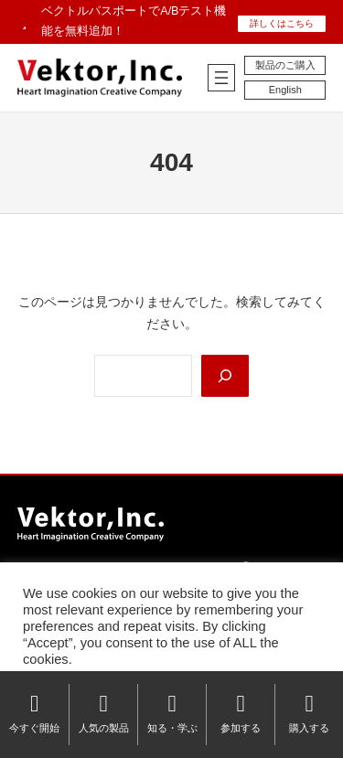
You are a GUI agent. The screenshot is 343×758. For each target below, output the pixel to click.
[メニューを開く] (221, 77)
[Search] (225, 376)
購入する (309, 712)
